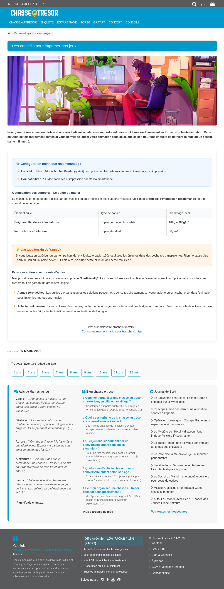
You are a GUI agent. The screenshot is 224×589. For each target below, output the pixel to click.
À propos (157, 561)
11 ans (118, 372)
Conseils (132, 22)
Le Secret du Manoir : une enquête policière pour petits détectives (180, 478)
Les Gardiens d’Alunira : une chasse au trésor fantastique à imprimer (177, 467)
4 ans (17, 372)
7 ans (59, 372)
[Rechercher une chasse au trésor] (194, 4)
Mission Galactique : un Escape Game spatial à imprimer (177, 489)
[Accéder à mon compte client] (203, 4)
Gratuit (99, 22)
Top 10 (85, 22)
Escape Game (67, 22)
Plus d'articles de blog (98, 511)
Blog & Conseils (162, 554)
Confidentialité (161, 572)
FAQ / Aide (158, 548)
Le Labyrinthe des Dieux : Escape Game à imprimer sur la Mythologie (179, 399)
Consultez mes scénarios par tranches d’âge (112, 331)
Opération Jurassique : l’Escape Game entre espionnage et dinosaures (180, 422)
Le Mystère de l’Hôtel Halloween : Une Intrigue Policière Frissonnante (177, 433)
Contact (157, 542)
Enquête (47, 22)
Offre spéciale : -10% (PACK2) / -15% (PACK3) (109, 541)
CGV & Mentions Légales (168, 566)
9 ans (88, 372)
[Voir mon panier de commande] (212, 4)
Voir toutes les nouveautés (169, 511)
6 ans (45, 372)
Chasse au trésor (23, 22)
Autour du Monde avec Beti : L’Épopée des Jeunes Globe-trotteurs (179, 501)
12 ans (134, 372)
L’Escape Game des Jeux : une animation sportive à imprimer (179, 411)
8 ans (73, 372)
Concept (115, 22)
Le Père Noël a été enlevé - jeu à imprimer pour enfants (179, 456)
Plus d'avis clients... (30, 502)
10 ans (102, 372)
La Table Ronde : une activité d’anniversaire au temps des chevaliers (180, 444)
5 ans (31, 372)
